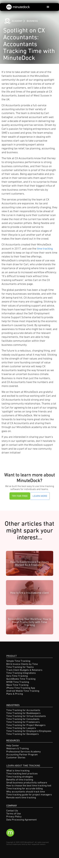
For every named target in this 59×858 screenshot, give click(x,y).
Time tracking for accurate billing (24, 788)
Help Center (12, 745)
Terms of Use (13, 813)
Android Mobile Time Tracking (22, 690)
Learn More (40, 495)
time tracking (45, 248)
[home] (18, 7)
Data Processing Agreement (21, 819)
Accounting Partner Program (22, 754)
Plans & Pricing (14, 693)
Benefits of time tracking (19, 779)
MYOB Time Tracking (17, 681)
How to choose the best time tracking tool (28, 785)
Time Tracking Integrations (21, 672)
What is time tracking (17, 770)
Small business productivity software (26, 782)
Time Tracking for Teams (20, 666)
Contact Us (12, 810)
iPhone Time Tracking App (20, 687)
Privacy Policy (14, 816)
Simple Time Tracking (18, 660)
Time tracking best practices (22, 773)
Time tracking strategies (19, 776)
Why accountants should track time (25, 791)
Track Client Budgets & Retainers (24, 669)
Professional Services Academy (23, 751)
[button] (48, 7)
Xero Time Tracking (17, 675)
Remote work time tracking (21, 797)
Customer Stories (15, 757)
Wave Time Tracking (17, 684)
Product (11, 655)
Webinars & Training (17, 748)
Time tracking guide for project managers (29, 794)
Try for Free (20, 495)
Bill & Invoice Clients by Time (22, 664)
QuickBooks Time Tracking (20, 678)
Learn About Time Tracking (23, 765)
